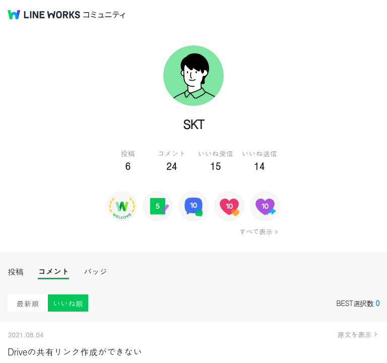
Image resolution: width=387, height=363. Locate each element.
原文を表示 (355, 334)
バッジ (95, 271)
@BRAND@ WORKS (44, 14)
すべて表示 (255, 231)
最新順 (28, 303)
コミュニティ (104, 15)
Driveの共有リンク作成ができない (75, 351)
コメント (53, 271)
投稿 (15, 271)
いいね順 (68, 303)
